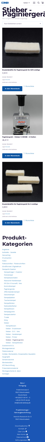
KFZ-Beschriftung (8, 365)
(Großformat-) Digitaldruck (11, 266)
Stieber (6, 323)
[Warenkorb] (43, 3)
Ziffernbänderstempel (12, 292)
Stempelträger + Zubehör (13, 272)
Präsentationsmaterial (10, 368)
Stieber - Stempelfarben (14, 343)
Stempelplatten (9, 297)
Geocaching (6, 255)
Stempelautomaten (11, 278)
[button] (26, 2)
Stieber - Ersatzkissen (13, 329)
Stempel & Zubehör (9, 269)
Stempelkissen (9, 309)
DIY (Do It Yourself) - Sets (13, 283)
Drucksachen (6, 258)
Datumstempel (9, 295)
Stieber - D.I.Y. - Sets (13, 331)
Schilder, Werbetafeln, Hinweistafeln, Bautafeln (18, 354)
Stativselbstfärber (10, 306)
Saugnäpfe (6, 357)
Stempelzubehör (10, 314)
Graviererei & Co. (8, 346)
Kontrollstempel (9, 286)
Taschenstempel (10, 300)
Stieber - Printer (11, 337)
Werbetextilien (7, 362)
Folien (4, 261)
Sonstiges (5, 374)
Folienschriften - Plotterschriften (13, 264)
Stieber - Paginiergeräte (15, 340)
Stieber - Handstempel (14, 334)
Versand (7, 79)
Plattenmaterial (7, 351)
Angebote (5, 249)
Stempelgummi (9, 312)
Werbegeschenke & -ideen (11, 371)
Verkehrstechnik (8, 360)
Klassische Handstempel (12, 281)
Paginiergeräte (9, 289)
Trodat (6, 317)
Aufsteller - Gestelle (9, 252)
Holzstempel (8, 275)
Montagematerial (8, 348)
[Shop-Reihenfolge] (22, 23)
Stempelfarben (9, 303)
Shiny (6, 320)
